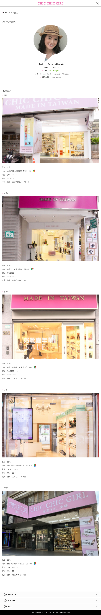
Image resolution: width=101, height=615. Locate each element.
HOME (5, 12)
